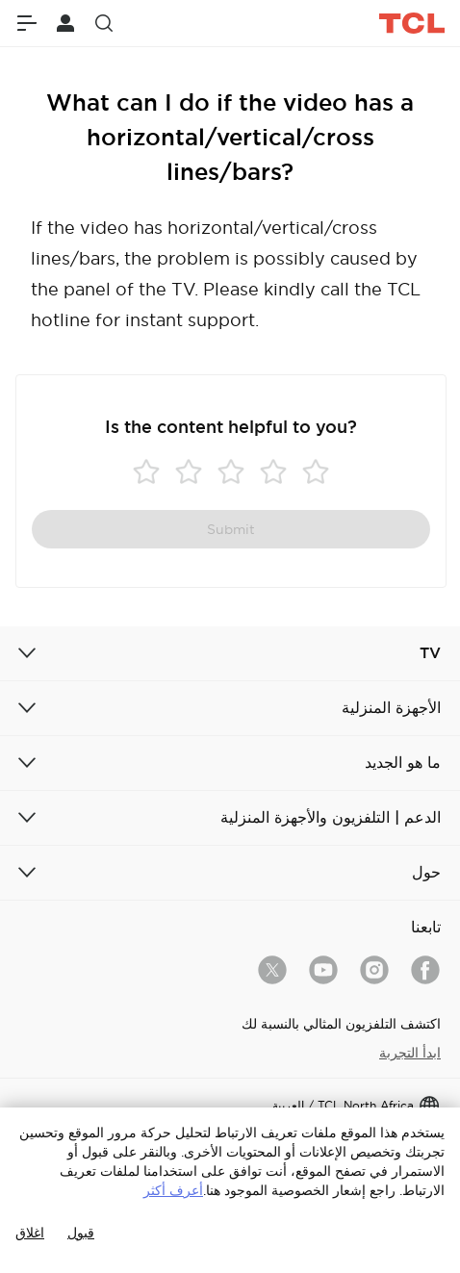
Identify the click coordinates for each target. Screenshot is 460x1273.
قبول (80, 1232)
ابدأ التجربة (410, 1052)
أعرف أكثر (173, 1190)
